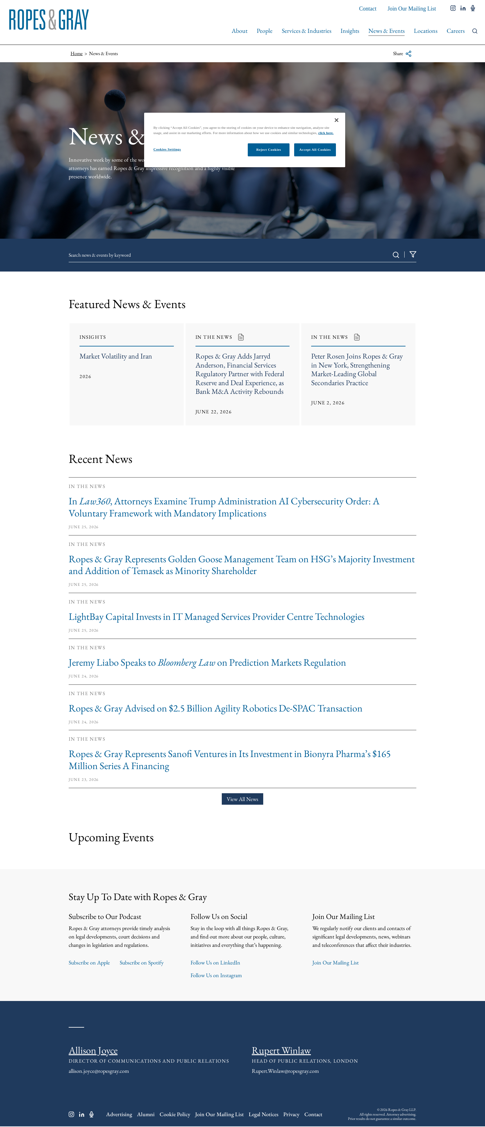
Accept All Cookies (315, 149)
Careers (456, 31)
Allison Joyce (93, 1050)
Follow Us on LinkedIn (215, 962)
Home (77, 53)
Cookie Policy (175, 1114)
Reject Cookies (268, 149)
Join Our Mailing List (412, 9)
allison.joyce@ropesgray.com (99, 1071)
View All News (242, 799)
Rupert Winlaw (281, 1050)
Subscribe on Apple (89, 962)
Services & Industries (306, 31)
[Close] (336, 120)
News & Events (386, 31)
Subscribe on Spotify (142, 962)
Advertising (119, 1114)
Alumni (146, 1114)
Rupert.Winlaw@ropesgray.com (285, 1071)
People (265, 31)
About (239, 31)
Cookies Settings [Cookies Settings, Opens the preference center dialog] (167, 149)
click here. (326, 133)
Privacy (291, 1114)
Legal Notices (263, 1114)
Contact (367, 9)
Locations (425, 31)
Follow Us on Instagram (216, 975)
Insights (350, 31)
